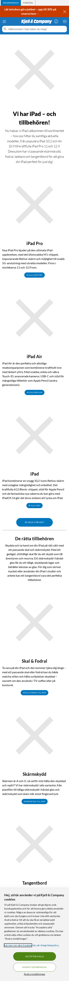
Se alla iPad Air (34, 392)
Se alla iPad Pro (34, 275)
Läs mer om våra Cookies (18, 945)
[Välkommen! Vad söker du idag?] (36, 29)
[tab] (11, 3)
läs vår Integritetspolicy (45, 945)
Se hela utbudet (34, 522)
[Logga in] (56, 21)
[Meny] (4, 21)
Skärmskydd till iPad (34, 801)
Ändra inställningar (34, 974)
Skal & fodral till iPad (34, 693)
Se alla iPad (34, 505)
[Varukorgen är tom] (64, 21)
